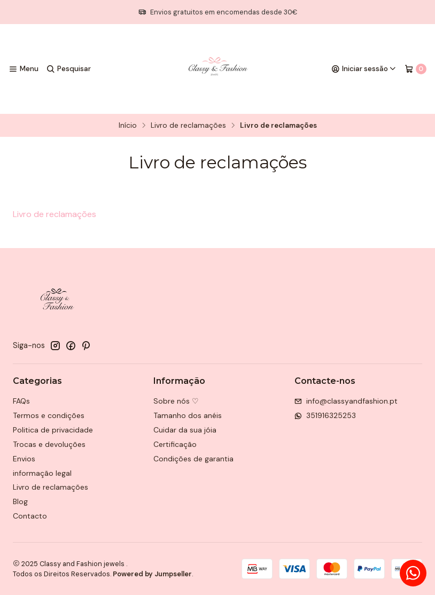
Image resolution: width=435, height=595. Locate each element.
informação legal (42, 473)
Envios (24, 458)
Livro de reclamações (188, 125)
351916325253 (325, 415)
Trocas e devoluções (49, 444)
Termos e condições (48, 415)
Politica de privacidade (53, 430)
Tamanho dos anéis (187, 415)
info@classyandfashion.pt (346, 401)
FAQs (21, 401)
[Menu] (23, 68)
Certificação (175, 444)
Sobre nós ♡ (176, 401)
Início (128, 125)
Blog (20, 501)
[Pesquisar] (68, 68)
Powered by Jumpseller (152, 573)
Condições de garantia (193, 458)
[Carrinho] (415, 69)
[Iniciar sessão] (364, 68)
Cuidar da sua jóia (184, 430)
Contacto (30, 516)
